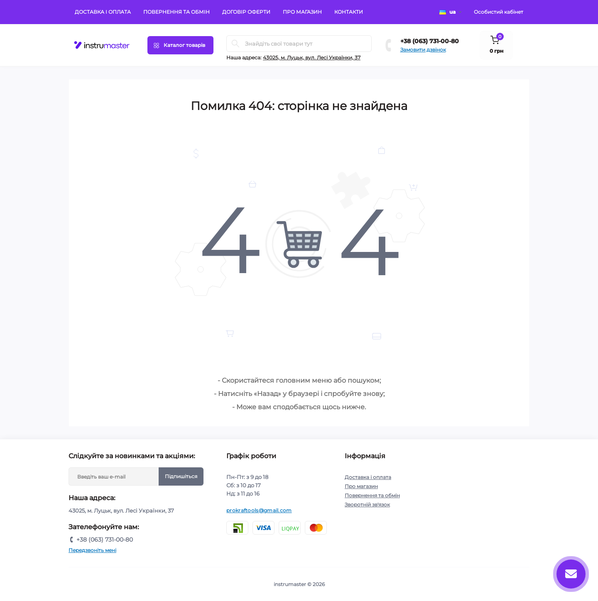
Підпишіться (181, 476)
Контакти (348, 12)
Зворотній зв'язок (367, 504)
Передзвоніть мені (92, 550)
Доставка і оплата (103, 12)
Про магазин (302, 12)
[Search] (235, 43)
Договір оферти (246, 12)
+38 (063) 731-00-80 (429, 41)
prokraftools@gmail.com (259, 510)
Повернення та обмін (176, 12)
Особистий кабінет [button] (498, 12)
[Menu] (180, 45)
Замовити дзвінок (423, 49)
